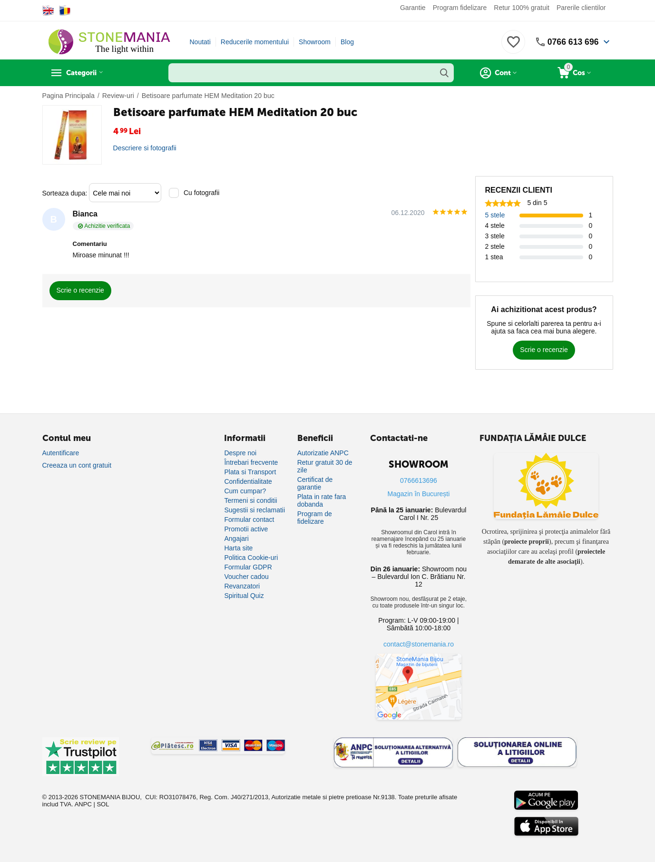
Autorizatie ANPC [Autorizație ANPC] (323, 453)
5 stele (495, 215)
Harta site (238, 548)
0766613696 (418, 480)
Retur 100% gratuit (521, 7)
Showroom (315, 42)
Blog (347, 42)
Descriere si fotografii (144, 148)
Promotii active (246, 529)
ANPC (83, 804)
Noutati (200, 42)
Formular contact (249, 519)
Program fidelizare (460, 7)
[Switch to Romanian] (65, 10)
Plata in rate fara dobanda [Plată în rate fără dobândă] (321, 500)
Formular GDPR (248, 567)
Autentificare (60, 453)
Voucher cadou (246, 576)
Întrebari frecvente (251, 462)
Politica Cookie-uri (251, 557)
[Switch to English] (48, 10)
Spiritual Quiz (244, 595)
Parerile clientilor (581, 7)
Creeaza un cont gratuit (77, 465)
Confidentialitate (248, 481)
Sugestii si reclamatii (254, 510)
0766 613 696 (572, 42)
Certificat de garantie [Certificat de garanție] (315, 483)
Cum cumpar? (245, 491)
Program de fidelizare (314, 517)
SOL (103, 804)
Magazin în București (419, 494)
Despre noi (240, 453)
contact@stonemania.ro (418, 644)
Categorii (85, 73)
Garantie (413, 7)
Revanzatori (242, 586)
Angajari (236, 538)
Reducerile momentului (255, 42)
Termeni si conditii (250, 500)
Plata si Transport (250, 472)
